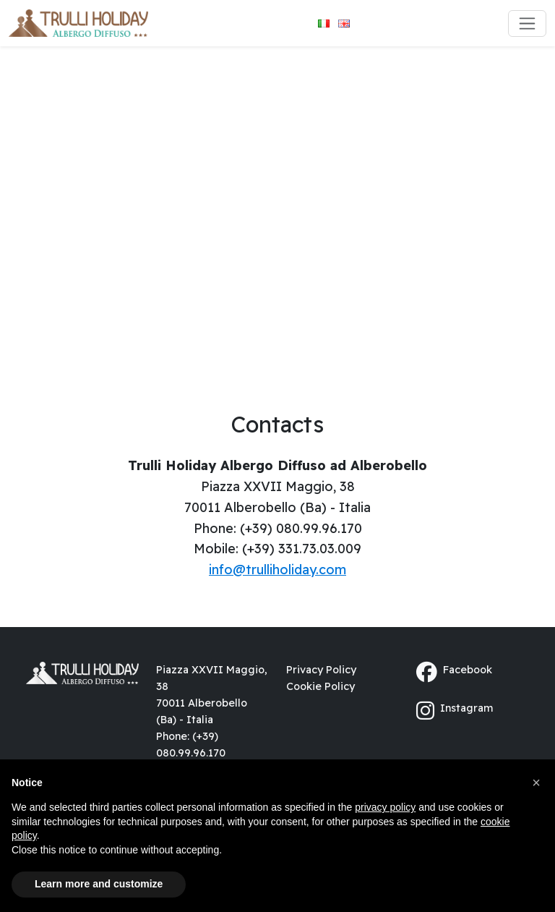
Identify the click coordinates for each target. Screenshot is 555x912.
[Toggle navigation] (527, 23)
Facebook (454, 672)
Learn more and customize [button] (99, 884)
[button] (536, 782)
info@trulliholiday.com (277, 569)
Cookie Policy (320, 686)
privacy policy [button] (385, 807)
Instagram (454, 710)
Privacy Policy (321, 669)
